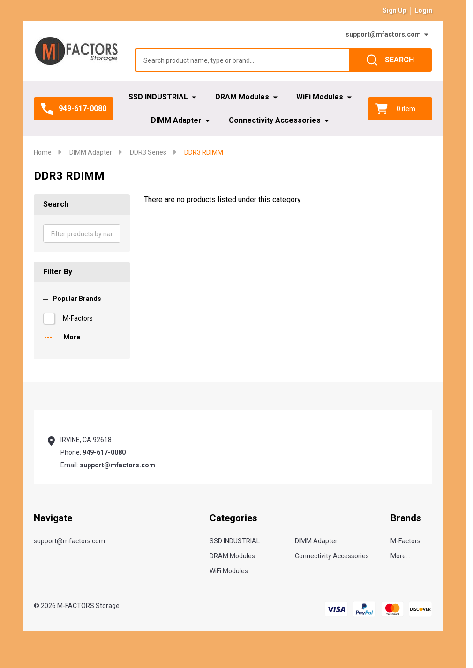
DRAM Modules (242, 96)
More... (400, 556)
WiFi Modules (319, 96)
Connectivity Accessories (275, 120)
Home (43, 152)
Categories (233, 518)
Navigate (53, 518)
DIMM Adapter (176, 120)
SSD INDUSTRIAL (158, 96)
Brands (405, 518)
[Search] (390, 60)
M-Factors (78, 318)
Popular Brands (72, 298)
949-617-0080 (104, 452)
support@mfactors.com (383, 34)
